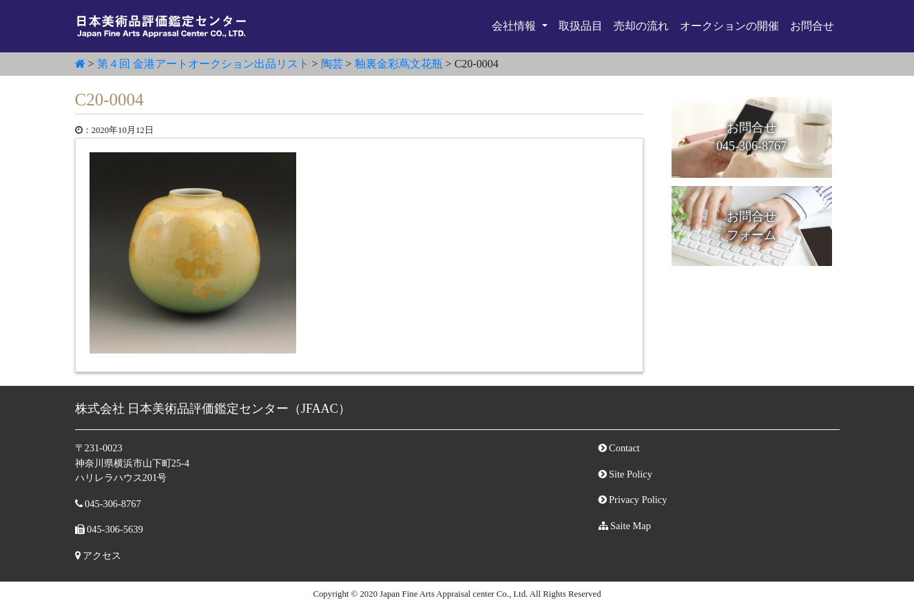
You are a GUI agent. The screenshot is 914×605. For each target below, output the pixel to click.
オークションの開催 (729, 26)
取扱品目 (581, 26)
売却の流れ (641, 26)
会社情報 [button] (515, 26)
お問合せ (812, 26)
